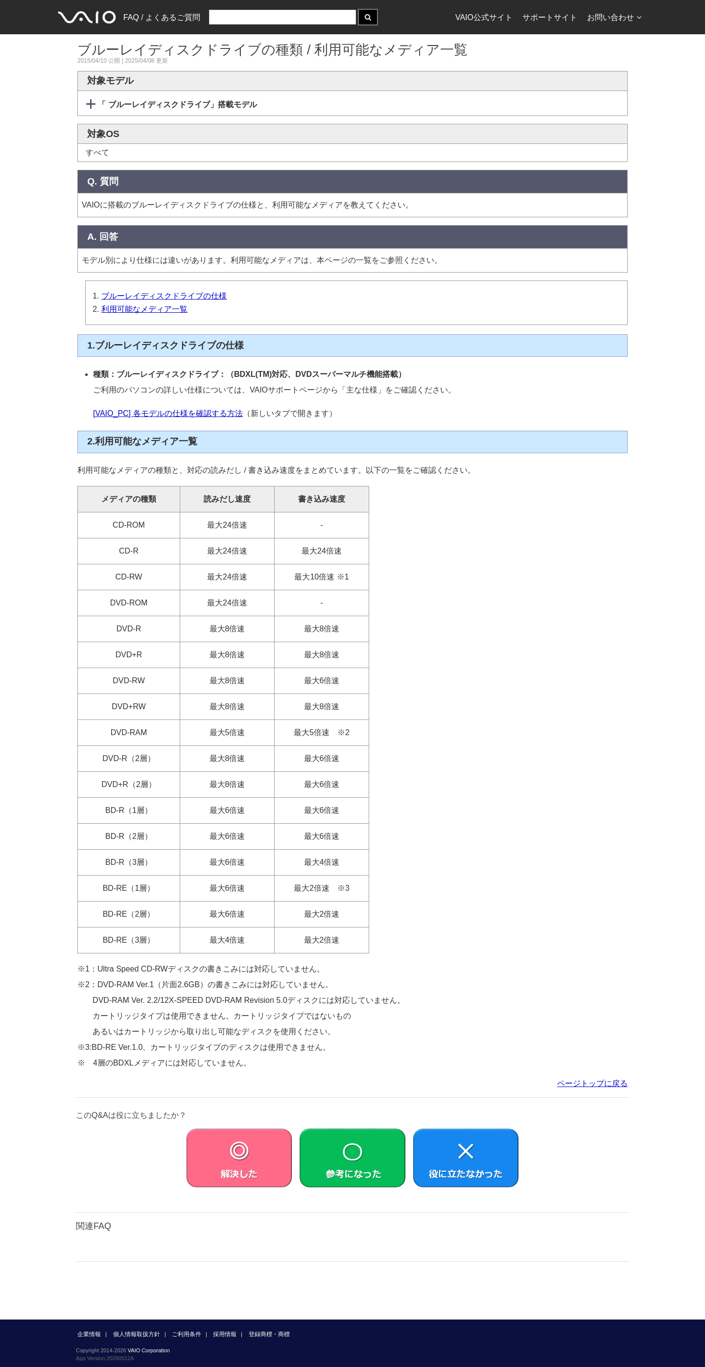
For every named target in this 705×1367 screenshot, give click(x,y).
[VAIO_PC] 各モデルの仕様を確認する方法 (168, 413)
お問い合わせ (614, 17)
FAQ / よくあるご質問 (161, 17)
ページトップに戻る (592, 1083)
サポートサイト (549, 17)
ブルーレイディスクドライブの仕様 (164, 296)
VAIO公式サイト (484, 17)
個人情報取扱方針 (136, 1334)
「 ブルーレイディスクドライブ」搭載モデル (176, 104)
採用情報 (224, 1334)
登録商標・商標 (269, 1334)
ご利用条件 (186, 1334)
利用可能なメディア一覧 (144, 309)
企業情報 (89, 1334)
